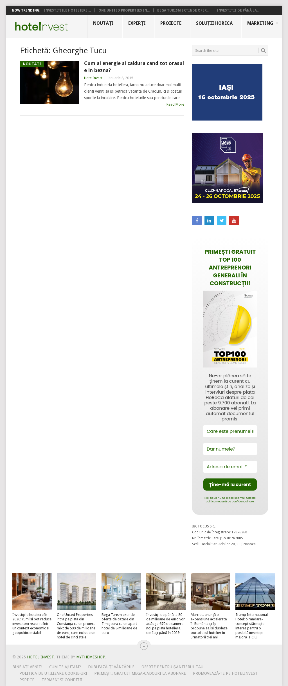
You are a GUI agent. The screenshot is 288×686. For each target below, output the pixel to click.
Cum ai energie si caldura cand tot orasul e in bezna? (134, 66)
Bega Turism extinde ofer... (183, 10)
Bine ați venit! (27, 667)
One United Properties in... (124, 10)
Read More (175, 104)
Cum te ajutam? (65, 667)
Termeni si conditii (62, 680)
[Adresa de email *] (230, 467)
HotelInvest (93, 78)
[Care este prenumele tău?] (230, 431)
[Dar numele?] (230, 449)
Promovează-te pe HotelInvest (225, 673)
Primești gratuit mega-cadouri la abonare (140, 673)
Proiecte (170, 23)
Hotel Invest (41, 26)
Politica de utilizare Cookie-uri (53, 673)
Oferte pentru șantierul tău (172, 667)
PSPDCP (27, 680)
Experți (137, 23)
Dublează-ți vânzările (111, 667)
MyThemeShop (90, 657)
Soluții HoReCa (214, 23)
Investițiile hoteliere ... (67, 10)
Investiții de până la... (238, 10)
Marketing (260, 23)
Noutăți (103, 23)
